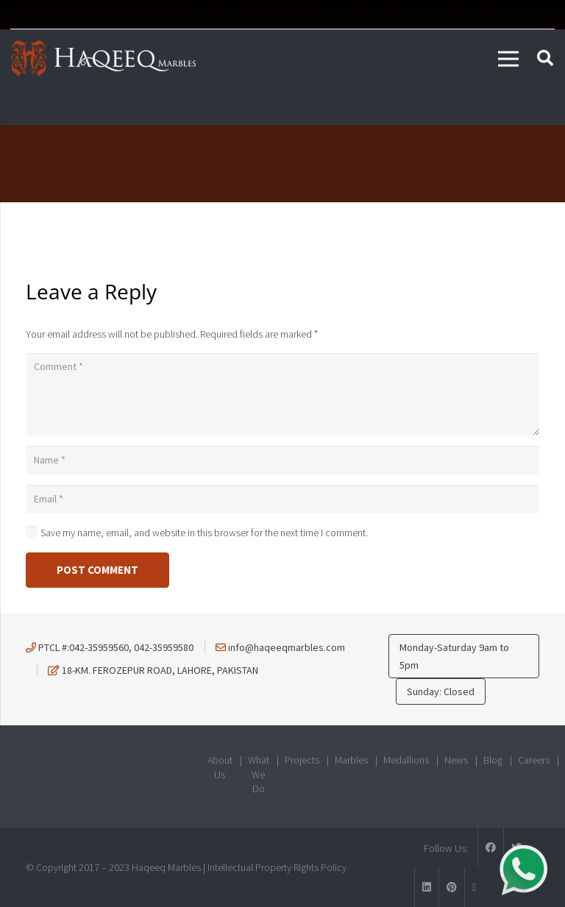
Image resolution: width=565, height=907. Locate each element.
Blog (492, 759)
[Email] (282, 499)
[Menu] (508, 58)
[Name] (282, 460)
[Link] (103, 58)
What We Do (258, 774)
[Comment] (282, 394)
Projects (302, 759)
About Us (219, 767)
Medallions (406, 759)
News (456, 759)
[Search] (545, 58)
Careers (534, 759)
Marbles (351, 759)
